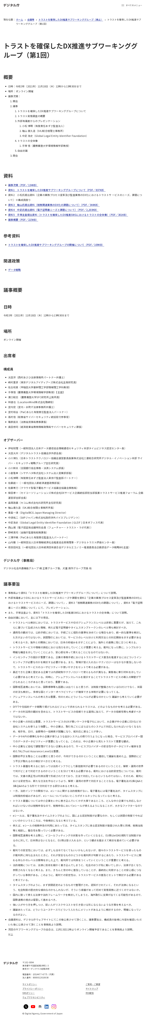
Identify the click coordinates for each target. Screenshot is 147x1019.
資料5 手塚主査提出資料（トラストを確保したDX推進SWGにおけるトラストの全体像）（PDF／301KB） (68, 214)
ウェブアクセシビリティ (33, 997)
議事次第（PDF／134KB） (23, 185)
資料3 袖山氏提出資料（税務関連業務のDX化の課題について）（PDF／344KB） (54, 205)
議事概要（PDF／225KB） (23, 219)
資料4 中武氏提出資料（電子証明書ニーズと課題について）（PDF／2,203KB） (53, 210)
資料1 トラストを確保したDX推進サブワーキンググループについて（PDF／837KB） (57, 190)
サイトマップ (92, 988)
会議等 (30, 19)
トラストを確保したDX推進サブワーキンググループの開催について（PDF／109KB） (56, 244)
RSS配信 (90, 992)
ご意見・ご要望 (93, 984)
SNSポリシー (28, 992)
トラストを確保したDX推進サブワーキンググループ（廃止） (70, 19)
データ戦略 (14, 270)
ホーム (19, 19)
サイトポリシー (29, 984)
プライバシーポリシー (32, 988)
